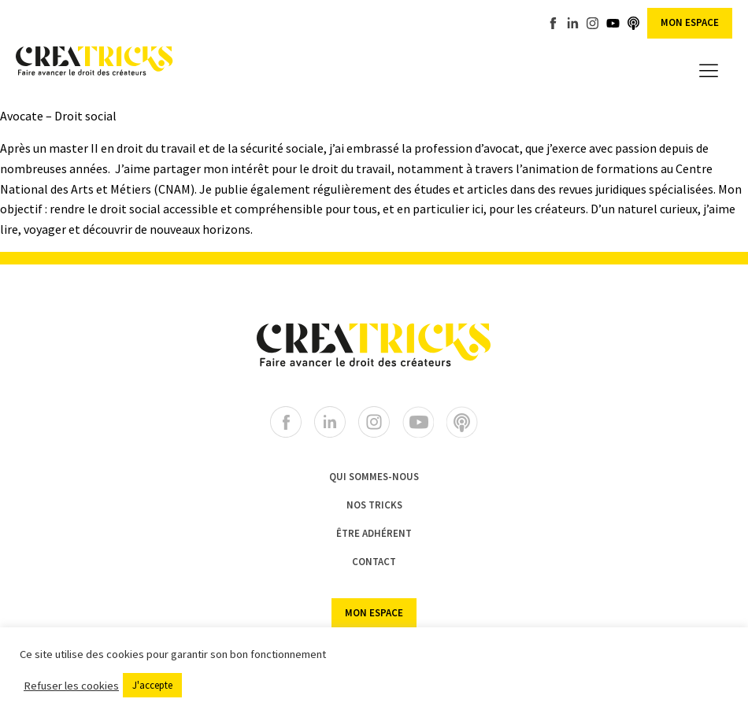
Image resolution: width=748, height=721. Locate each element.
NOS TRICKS (374, 505)
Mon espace (690, 22)
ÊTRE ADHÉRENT (374, 533)
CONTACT (374, 561)
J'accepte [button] (152, 685)
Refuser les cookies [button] (71, 685)
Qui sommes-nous (374, 476)
